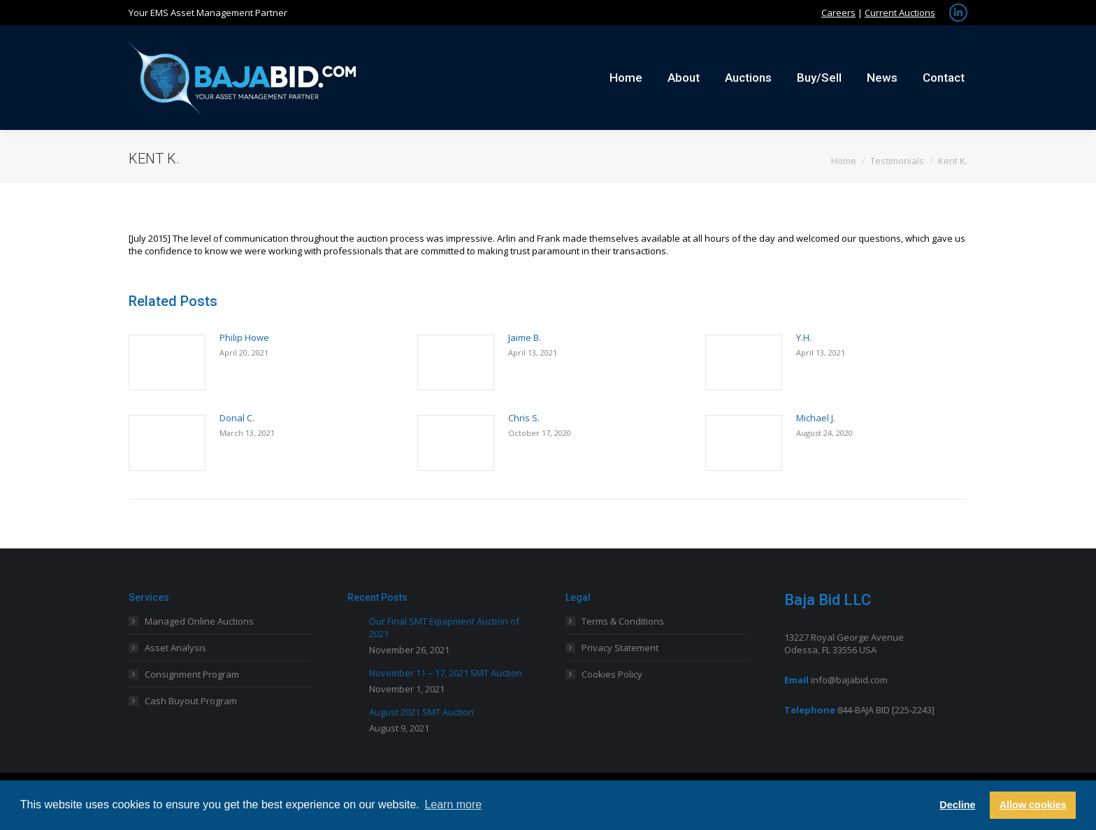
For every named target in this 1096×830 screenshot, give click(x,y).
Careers (838, 12)
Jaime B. (524, 337)
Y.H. (804, 337)
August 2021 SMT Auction (421, 712)
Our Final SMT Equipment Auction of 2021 (444, 627)
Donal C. (236, 418)
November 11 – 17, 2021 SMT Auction (445, 673)
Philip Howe (244, 337)
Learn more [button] (453, 804)
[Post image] (167, 363)
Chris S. (524, 418)
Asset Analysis (175, 647)
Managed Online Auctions (199, 621)
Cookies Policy (612, 674)
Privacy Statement (620, 647)
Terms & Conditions (623, 621)
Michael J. (815, 418)
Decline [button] (957, 804)
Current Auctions (900, 12)
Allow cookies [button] (1033, 804)
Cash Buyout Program (191, 700)
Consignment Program (192, 674)
